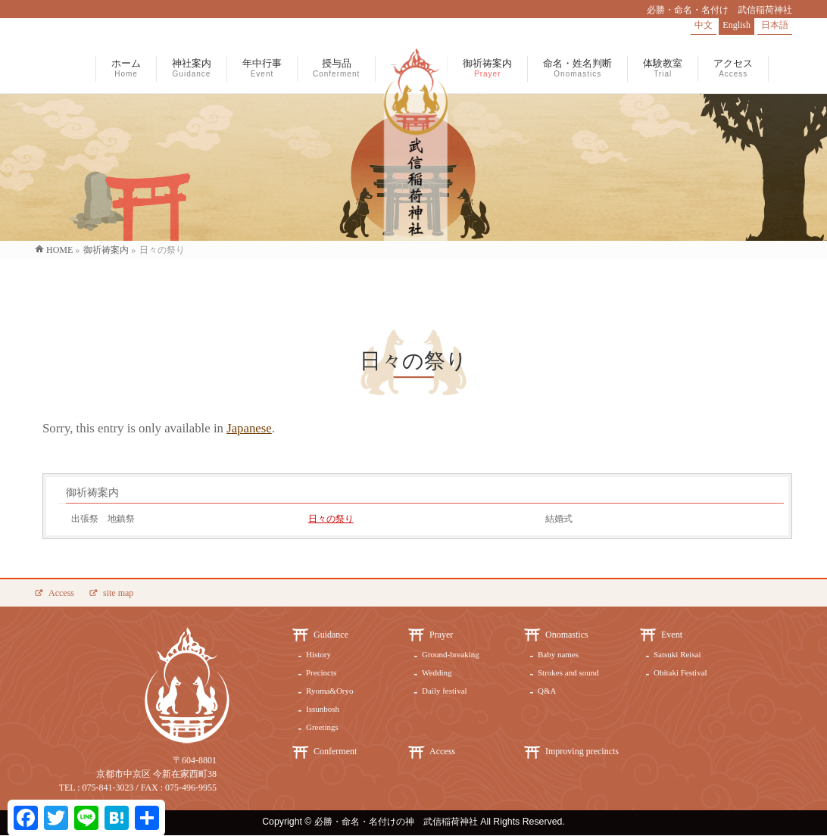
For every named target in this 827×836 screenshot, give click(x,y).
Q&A (547, 690)
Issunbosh (322, 708)
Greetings (322, 727)
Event (671, 634)
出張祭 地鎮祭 (103, 518)
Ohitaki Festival (680, 672)
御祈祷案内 (92, 492)
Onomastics (566, 634)
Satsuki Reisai (677, 654)
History (318, 654)
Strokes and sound (568, 672)
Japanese (249, 428)
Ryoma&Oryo (330, 690)
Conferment (335, 751)
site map (118, 593)
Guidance (331, 634)
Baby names (558, 654)
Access (61, 593)
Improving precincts (582, 751)
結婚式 (559, 518)
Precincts (321, 672)
